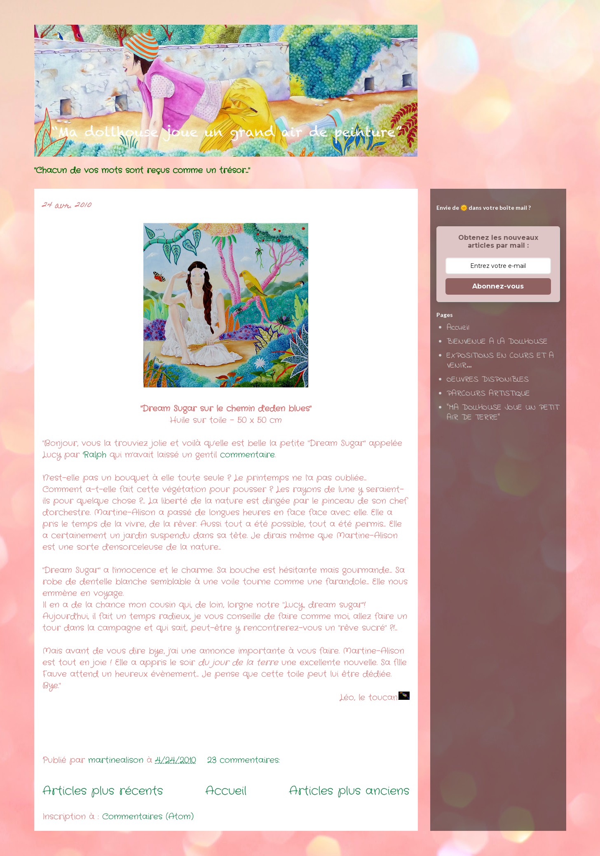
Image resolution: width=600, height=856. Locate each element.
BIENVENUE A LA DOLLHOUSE (497, 342)
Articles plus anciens (349, 791)
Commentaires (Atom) (148, 817)
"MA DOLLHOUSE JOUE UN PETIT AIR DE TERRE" (503, 413)
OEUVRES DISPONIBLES (488, 380)
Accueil (225, 791)
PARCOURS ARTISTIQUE (488, 394)
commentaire (247, 455)
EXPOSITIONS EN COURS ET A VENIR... (500, 361)
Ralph (94, 455)
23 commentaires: (245, 760)
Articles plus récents (102, 791)
